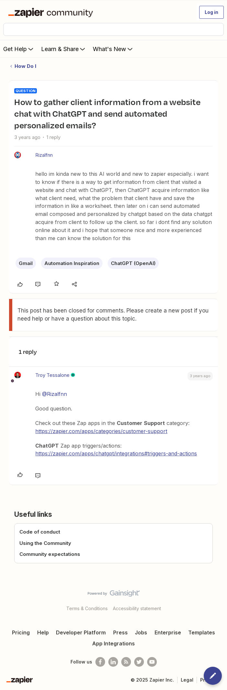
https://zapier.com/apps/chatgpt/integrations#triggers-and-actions (116, 453)
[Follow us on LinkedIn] (113, 662)
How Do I (25, 66)
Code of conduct (39, 532)
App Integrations (113, 643)
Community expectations (49, 554)
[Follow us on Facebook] (100, 662)
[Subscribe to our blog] (126, 662)
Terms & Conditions (87, 608)
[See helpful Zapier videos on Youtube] (152, 662)
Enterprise (168, 632)
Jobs (141, 632)
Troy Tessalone (52, 375)
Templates (201, 632)
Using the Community (45, 543)
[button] (211, 12)
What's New (113, 49)
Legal (187, 680)
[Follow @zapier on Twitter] (139, 662)
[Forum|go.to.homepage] (51, 12)
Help (43, 632)
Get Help (19, 49)
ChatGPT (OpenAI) (133, 263)
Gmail (26, 263)
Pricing (21, 632)
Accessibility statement (137, 608)
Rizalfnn (44, 155)
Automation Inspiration (71, 263)
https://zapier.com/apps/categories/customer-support (101, 431)
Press (120, 632)
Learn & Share (63, 49)
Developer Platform (81, 632)
